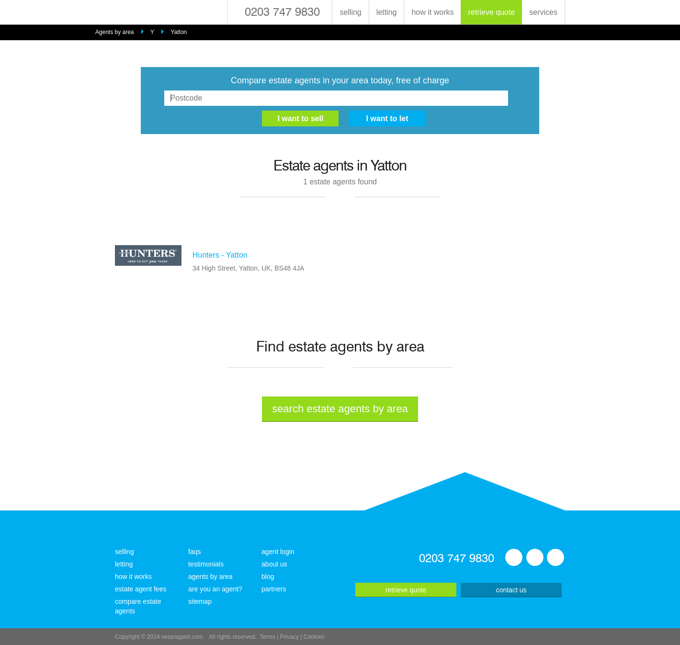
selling (350, 12)
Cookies (314, 637)
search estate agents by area (340, 409)
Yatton (178, 32)
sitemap (200, 601)
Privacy (289, 637)
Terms (267, 637)
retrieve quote (491, 12)
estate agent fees (140, 589)
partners (273, 589)
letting (386, 12)
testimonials (206, 564)
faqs (194, 551)
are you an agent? (215, 589)
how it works (432, 12)
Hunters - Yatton (220, 255)
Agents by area (114, 32)
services (543, 12)
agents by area (210, 576)
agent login (278, 551)
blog (267, 576)
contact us (511, 590)
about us (274, 564)
